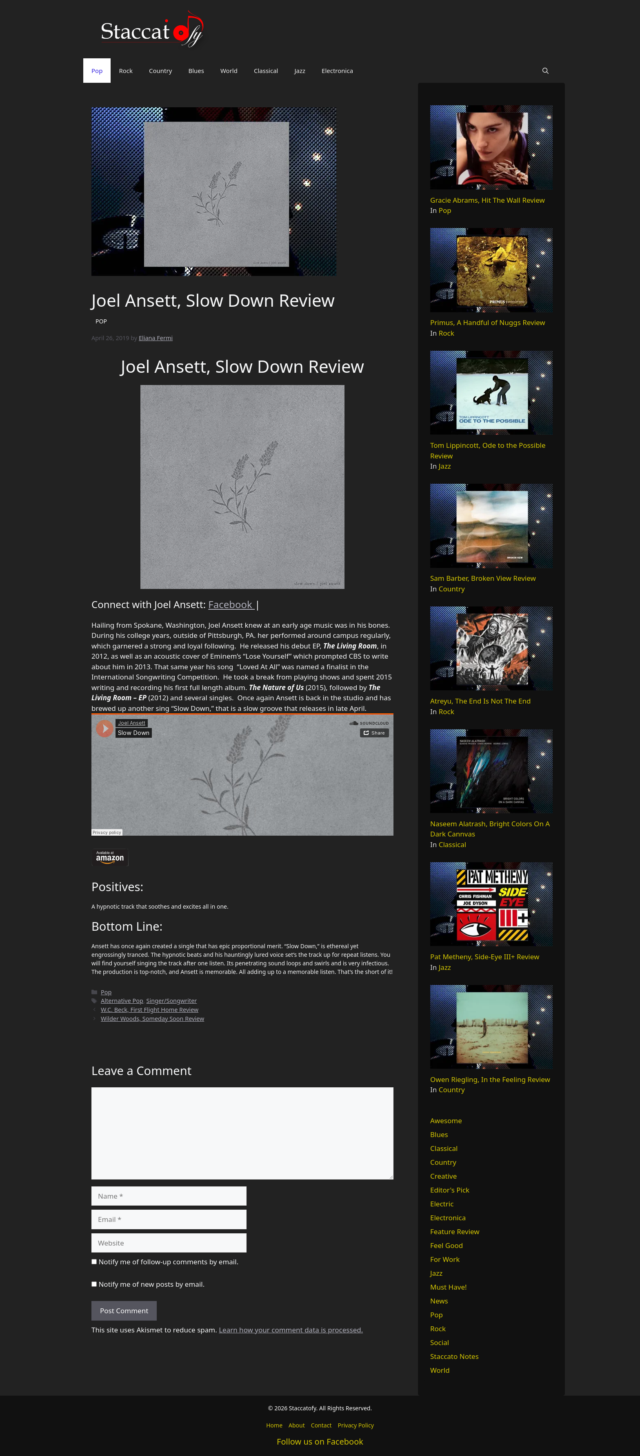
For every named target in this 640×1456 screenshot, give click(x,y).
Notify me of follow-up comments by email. (168, 1261)
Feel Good (446, 1245)
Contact (321, 1425)
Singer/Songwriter (172, 1001)
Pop (96, 70)
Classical (266, 70)
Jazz (299, 70)
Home (274, 1425)
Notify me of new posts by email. (151, 1284)
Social (439, 1342)
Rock (126, 70)
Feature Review (455, 1231)
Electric (441, 1203)
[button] (545, 70)
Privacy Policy (355, 1425)
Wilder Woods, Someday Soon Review (152, 1018)
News (439, 1301)
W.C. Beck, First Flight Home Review (149, 1009)
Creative (443, 1176)
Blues (196, 70)
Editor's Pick (449, 1190)
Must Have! (448, 1287)
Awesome (446, 1120)
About (297, 1425)
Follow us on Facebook (320, 1441)
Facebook (231, 604)
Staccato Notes (454, 1356)
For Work (445, 1259)
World (229, 70)
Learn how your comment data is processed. (291, 1329)
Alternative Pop (122, 1001)
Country (160, 70)
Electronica (337, 70)
